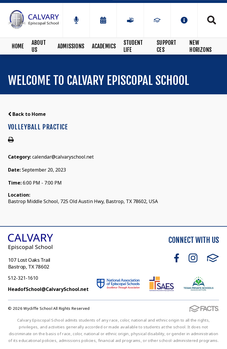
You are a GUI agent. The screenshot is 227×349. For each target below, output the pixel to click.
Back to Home (27, 114)
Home (18, 46)
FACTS (213, 257)
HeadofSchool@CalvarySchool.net (48, 289)
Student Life (133, 46)
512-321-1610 (23, 278)
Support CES (166, 46)
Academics (104, 46)
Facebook (176, 257)
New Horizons (200, 46)
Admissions (71, 46)
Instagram (193, 257)
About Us (39, 46)
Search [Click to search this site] (211, 20)
